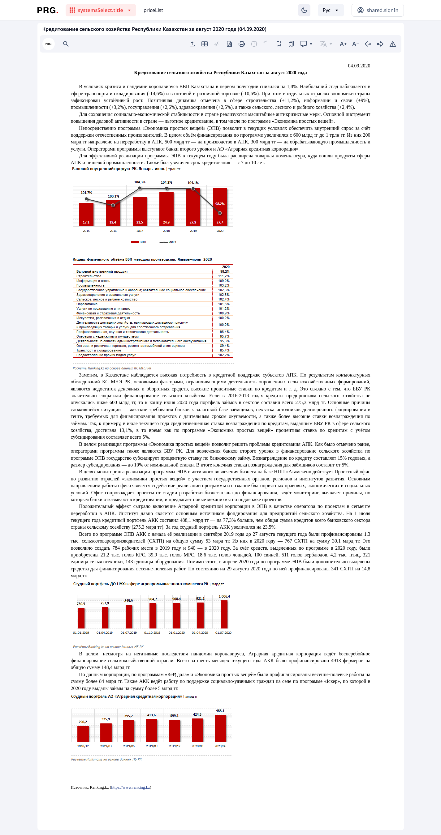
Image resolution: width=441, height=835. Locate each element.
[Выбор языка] (331, 10)
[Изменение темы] (304, 10)
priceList (153, 10)
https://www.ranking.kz (130, 787)
